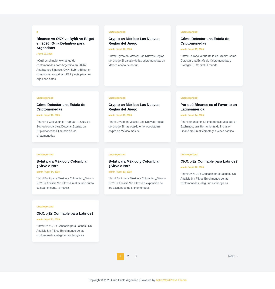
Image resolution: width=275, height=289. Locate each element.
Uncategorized (117, 32)
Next (233, 256)
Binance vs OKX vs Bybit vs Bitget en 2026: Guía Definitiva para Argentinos (65, 43)
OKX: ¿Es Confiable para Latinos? (209, 161)
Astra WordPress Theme (171, 280)
